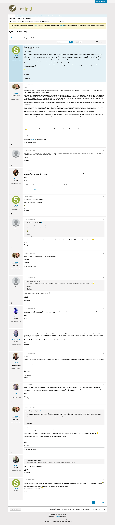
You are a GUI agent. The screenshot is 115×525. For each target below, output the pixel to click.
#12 (103, 384)
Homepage (20, 16)
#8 (103, 277)
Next (103, 502)
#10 (103, 331)
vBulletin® (57, 516)
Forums (11, 16)
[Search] (65, 42)
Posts (13, 38)
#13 (103, 407)
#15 (103, 480)
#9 (103, 308)
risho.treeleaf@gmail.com (33, 189)
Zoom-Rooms (52, 16)
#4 (103, 170)
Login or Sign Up (101, 1)
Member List (29, 18)
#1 (103, 47)
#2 (103, 85)
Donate (61, 16)
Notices (28, 16)
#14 (103, 457)
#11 (103, 353)
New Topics (12, 18)
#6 (103, 219)
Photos (33, 38)
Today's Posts (20, 18)
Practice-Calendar (39, 16)
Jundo (32, 139)
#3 (103, 150)
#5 (103, 196)
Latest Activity (23, 38)
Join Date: (13, 60)
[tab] (13, 38)
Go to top (102, 509)
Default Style (15, 509)
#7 (103, 253)
